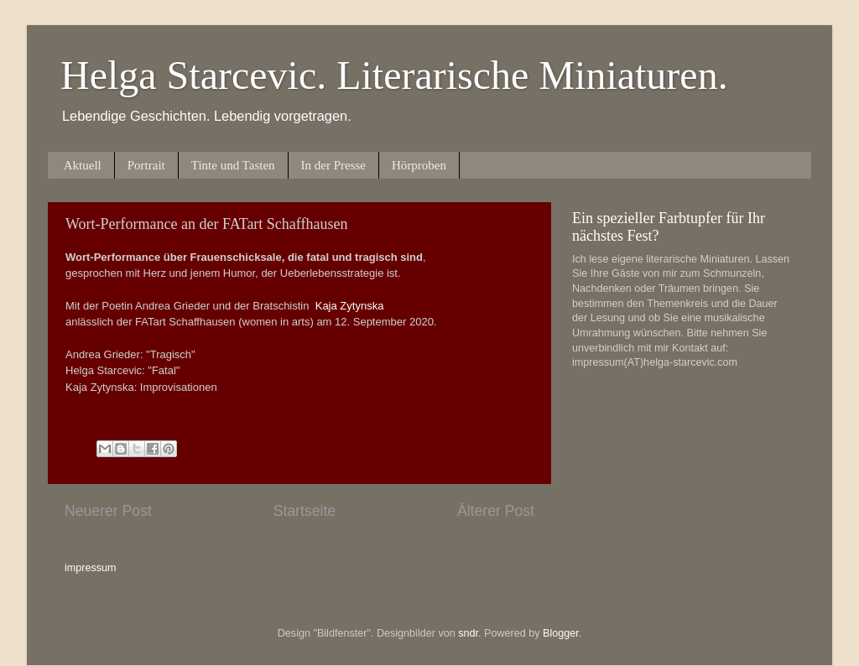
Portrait (146, 165)
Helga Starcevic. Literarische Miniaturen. (394, 75)
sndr (468, 633)
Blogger (561, 633)
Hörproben (419, 165)
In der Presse (333, 165)
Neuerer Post (108, 510)
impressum (91, 568)
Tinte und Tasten (233, 165)
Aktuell (83, 165)
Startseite (304, 510)
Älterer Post (495, 510)
